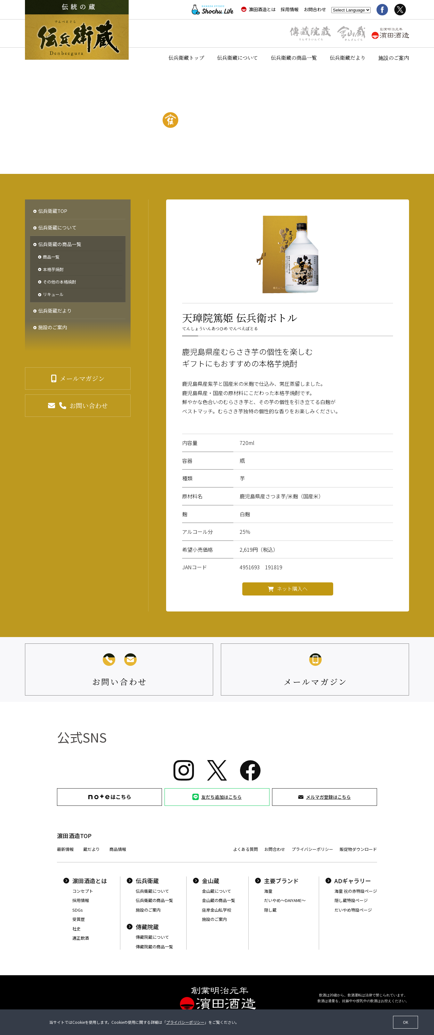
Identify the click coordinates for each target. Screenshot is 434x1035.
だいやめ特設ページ (353, 910)
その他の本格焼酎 (59, 282)
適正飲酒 (80, 938)
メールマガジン (82, 378)
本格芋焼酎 (53, 269)
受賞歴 (78, 919)
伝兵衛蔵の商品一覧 (294, 57)
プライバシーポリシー (312, 849)
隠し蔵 (270, 910)
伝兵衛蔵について (237, 57)
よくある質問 (245, 849)
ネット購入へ (292, 588)
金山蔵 (206, 880)
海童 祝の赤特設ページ (355, 891)
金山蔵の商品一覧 (218, 900)
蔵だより (91, 849)
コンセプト (82, 891)
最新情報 (65, 849)
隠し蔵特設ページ (351, 900)
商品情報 (117, 849)
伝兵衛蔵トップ (186, 57)
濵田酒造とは (258, 9)
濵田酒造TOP (74, 835)
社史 (76, 929)
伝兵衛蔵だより (348, 57)
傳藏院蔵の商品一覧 (154, 947)
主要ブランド (277, 880)
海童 (268, 891)
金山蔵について (216, 891)
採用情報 (290, 9)
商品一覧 (51, 257)
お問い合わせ (88, 405)
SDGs (77, 910)
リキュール (53, 294)
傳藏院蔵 (143, 926)
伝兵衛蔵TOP (52, 210)
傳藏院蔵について (152, 937)
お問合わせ (315, 9)
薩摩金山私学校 (216, 910)
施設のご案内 (393, 57)
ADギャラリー (348, 880)
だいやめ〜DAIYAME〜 (285, 900)
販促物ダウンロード (358, 849)
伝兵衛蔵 (143, 880)
